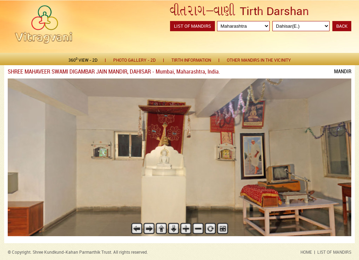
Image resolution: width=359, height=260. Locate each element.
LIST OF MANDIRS (334, 252)
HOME (306, 252)
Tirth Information (191, 60)
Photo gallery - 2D (134, 60)
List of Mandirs (192, 26)
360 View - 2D (82, 60)
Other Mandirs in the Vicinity (259, 60)
